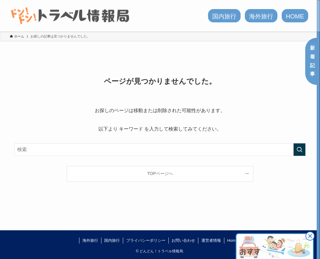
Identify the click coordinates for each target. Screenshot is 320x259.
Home (232, 240)
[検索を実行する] (299, 149)
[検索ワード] (160, 149)
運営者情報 (211, 240)
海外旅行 (90, 240)
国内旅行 (112, 240)
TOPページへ (160, 173)
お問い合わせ (183, 240)
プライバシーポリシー (145, 240)
